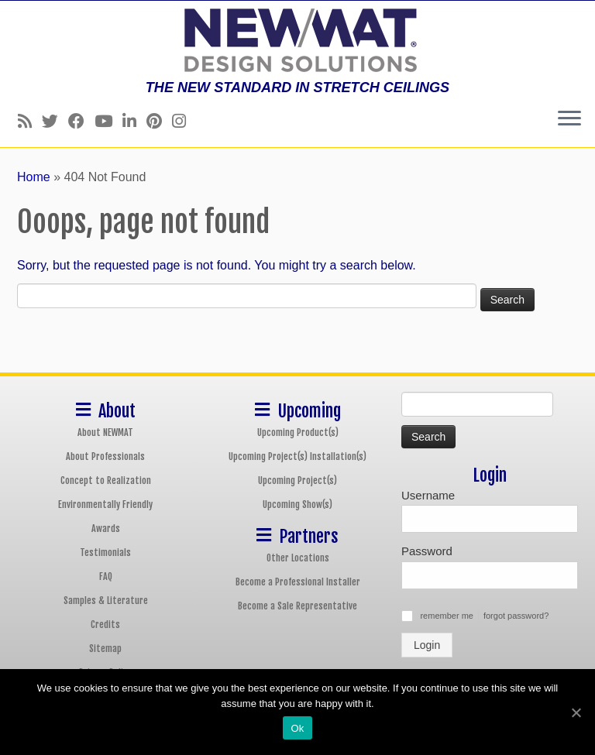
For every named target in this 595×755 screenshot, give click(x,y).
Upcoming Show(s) (297, 504)
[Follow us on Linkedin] (134, 121)
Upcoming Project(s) (297, 480)
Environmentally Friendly (105, 504)
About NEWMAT (105, 432)
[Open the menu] (569, 119)
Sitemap (105, 648)
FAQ (105, 576)
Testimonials (105, 552)
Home (33, 177)
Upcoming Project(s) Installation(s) (297, 456)
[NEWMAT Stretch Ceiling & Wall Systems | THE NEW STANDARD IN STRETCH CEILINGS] (297, 40)
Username (428, 495)
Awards (105, 528)
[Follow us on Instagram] (184, 121)
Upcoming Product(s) (298, 432)
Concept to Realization (105, 480)
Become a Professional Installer (298, 582)
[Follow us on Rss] (30, 121)
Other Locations (298, 558)
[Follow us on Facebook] (81, 121)
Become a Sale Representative (297, 606)
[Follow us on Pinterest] (159, 121)
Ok (297, 728)
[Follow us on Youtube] (108, 121)
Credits (105, 624)
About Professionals (105, 456)
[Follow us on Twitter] (55, 121)
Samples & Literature (106, 600)
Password (426, 551)
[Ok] (575, 712)
